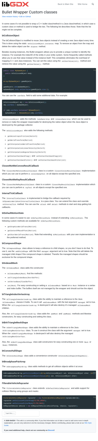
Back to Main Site (65, 4)
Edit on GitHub (25, 17)
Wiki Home (82, 4)
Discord (51, 430)
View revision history (10, 17)
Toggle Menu (9, 413)
